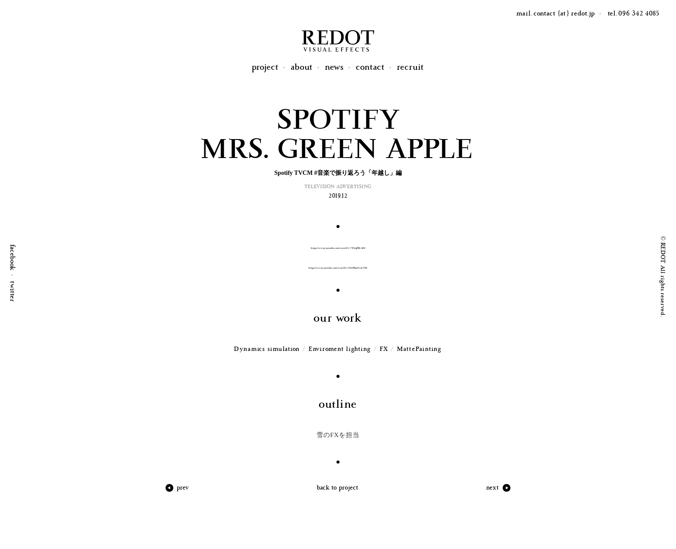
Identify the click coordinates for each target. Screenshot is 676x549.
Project (265, 67)
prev (183, 487)
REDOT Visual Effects (338, 41)
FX (384, 349)
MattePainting (419, 349)
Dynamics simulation (267, 349)
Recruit (410, 67)
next (492, 487)
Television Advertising (337, 186)
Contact (370, 67)
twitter (12, 291)
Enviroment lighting (340, 349)
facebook (12, 258)
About (302, 67)
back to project (338, 487)
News (334, 67)
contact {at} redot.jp (564, 13)
